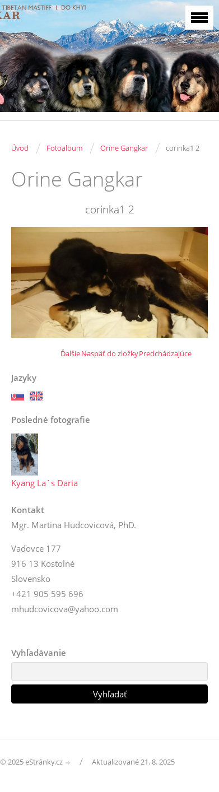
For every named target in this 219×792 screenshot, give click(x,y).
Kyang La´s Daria (44, 482)
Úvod (20, 148)
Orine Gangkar (124, 148)
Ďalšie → (74, 353)
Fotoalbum (64, 148)
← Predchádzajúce (161, 353)
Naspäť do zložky (109, 353)
